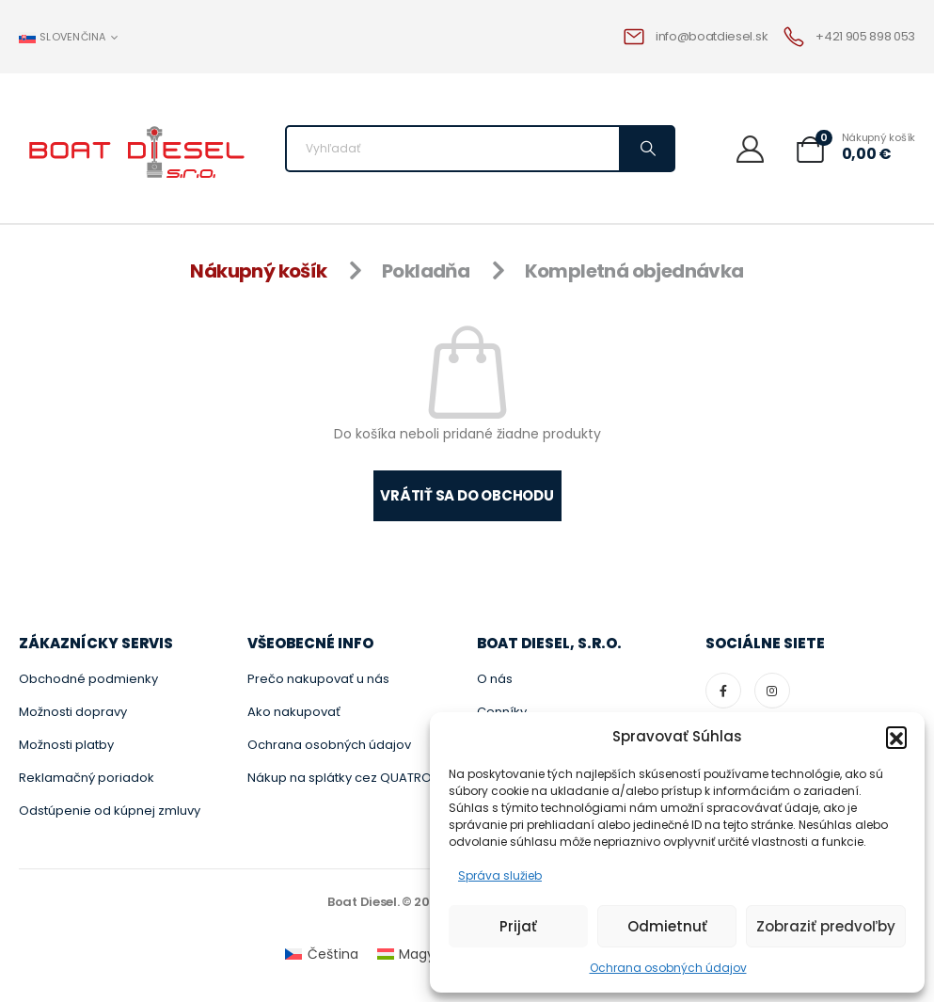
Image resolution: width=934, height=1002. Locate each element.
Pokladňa (425, 271)
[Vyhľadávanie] (646, 148)
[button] (896, 736)
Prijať (518, 926)
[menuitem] (322, 954)
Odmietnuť (667, 926)
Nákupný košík (258, 271)
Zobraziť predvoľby (825, 926)
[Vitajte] (757, 148)
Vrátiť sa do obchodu (467, 495)
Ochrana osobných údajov (668, 968)
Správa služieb (500, 875)
